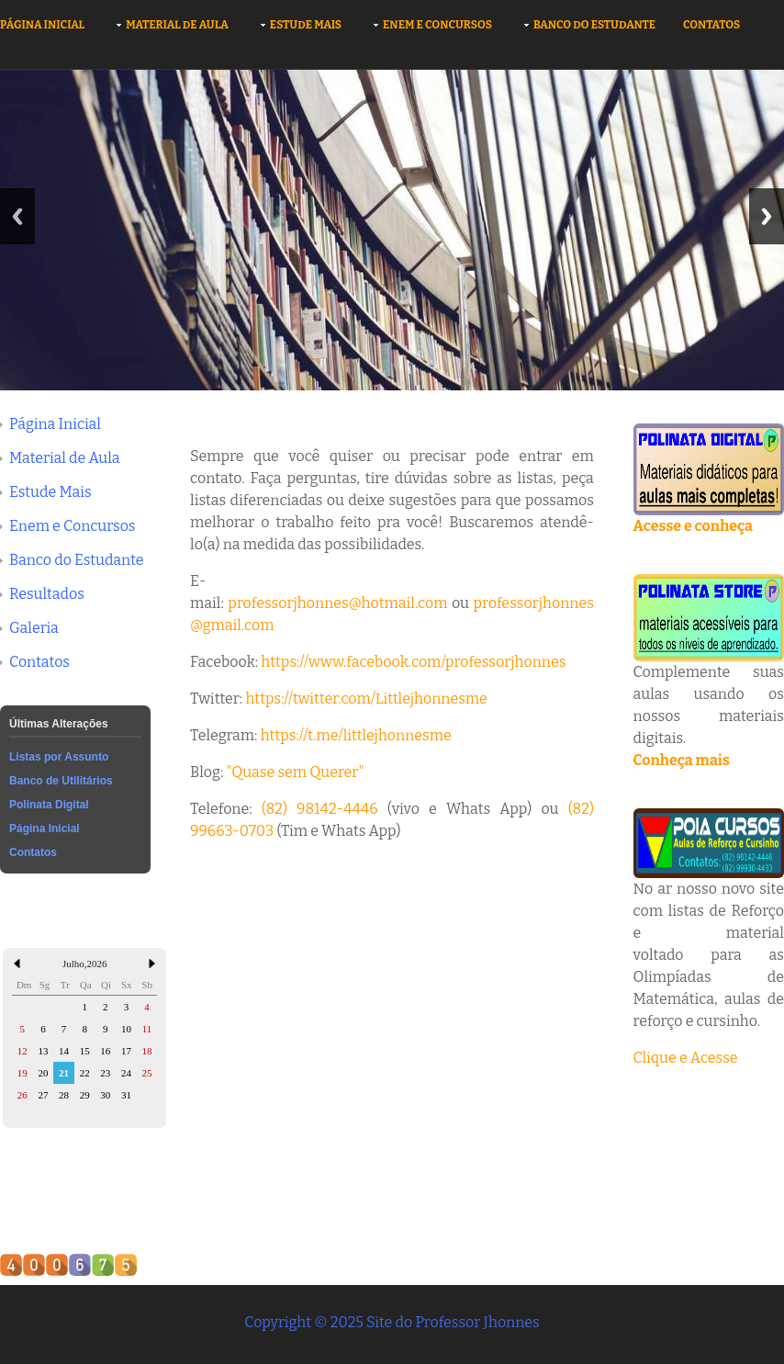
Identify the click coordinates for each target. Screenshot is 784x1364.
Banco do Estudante (594, 24)
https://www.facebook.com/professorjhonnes (413, 662)
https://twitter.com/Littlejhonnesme (366, 698)
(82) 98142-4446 (320, 808)
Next (766, 216)
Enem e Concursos (437, 24)
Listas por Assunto (58, 756)
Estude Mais (306, 24)
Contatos (711, 24)
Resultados (46, 594)
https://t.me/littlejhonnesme (356, 735)
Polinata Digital (49, 804)
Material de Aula (177, 24)
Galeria (34, 628)
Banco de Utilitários (61, 780)
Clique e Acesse (685, 1057)
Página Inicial (42, 24)
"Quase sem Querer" (295, 772)
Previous (17, 216)
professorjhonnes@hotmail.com (337, 603)
